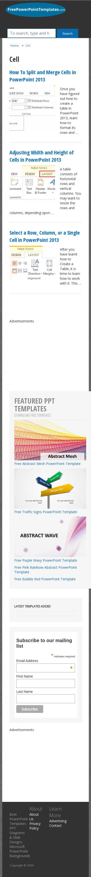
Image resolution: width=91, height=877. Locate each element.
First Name (24, 676)
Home (14, 45)
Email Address (44, 661)
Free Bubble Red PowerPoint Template (45, 579)
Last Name (24, 692)
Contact (55, 825)
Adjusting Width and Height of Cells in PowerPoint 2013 (41, 156)
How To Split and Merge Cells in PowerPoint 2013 (42, 75)
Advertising (57, 821)
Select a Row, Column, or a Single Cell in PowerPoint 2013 (44, 236)
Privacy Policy (35, 825)
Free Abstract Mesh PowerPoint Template (50, 461)
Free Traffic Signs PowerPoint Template (50, 509)
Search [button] (67, 33)
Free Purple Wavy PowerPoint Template (50, 558)
